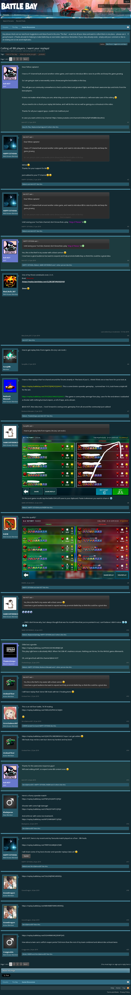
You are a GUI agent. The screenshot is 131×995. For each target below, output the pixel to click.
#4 (128, 260)
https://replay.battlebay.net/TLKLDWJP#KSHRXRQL (42, 876)
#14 (128, 750)
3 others (57, 635)
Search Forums (8, 21)
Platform (11, 6)
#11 (128, 663)
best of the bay (11, 54)
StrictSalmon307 (10, 723)
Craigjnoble (8, 952)
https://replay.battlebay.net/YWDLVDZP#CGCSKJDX (42, 710)
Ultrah (24, 954)
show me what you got (27, 54)
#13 (128, 721)
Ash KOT (33, 51)
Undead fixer (9, 694)
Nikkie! (24, 184)
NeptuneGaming (37, 127)
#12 (128, 696)
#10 (128, 630)
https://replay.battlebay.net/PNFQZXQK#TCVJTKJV (41, 799)
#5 (128, 336)
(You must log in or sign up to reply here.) (115, 964)
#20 (128, 950)
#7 (128, 411)
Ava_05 (24, 127)
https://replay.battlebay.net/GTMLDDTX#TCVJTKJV (41, 809)
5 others (57, 785)
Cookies (102, 44)
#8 (128, 503)
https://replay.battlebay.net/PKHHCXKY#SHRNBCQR (42, 648)
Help (112, 988)
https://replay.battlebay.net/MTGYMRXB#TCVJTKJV (42, 819)
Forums (6, 15)
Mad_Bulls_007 (9, 291)
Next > (26, 59)
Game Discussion (16, 51)
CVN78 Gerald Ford (29, 726)
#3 (128, 226)
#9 (128, 583)
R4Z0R (44, 507)
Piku (29, 127)
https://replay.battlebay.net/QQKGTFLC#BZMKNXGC (42, 736)
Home (118, 988)
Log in (127, 1)
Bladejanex (8, 812)
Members (17, 15)
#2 (128, 180)
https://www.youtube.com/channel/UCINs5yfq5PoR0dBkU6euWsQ (78, 118)
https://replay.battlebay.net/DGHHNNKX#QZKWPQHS (43, 935)
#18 (128, 890)
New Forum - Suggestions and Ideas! (116, 44)
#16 (128, 824)
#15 (128, 780)
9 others (49, 127)
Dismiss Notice (128, 34)
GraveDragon (9, 893)
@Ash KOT (26, 407)
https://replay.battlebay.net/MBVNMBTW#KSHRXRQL (43, 906)
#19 (128, 920)
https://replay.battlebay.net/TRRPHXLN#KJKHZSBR (42, 845)
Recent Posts (20, 21)
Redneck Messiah (7, 397)
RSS (128, 988)
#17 (128, 862)
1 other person (60, 265)
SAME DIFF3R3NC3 (46, 265)
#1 (128, 122)
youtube (41, 54)
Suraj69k (7, 366)
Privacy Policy (125, 992)
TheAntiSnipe (32, 416)
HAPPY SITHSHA (10, 153)
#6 (128, 364)
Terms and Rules (113, 992)
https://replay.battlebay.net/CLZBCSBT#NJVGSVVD (43, 281)
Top (123, 988)
